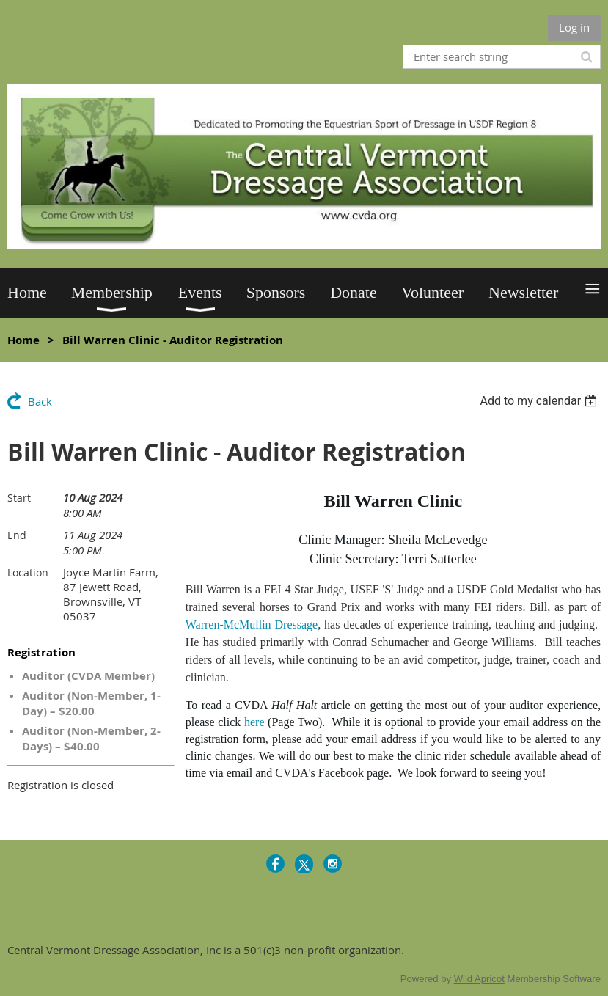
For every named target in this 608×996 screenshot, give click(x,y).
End (16, 535)
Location (27, 572)
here (254, 722)
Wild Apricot (479, 978)
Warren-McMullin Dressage (252, 624)
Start (19, 498)
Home (23, 340)
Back (40, 401)
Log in (574, 27)
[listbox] (540, 401)
